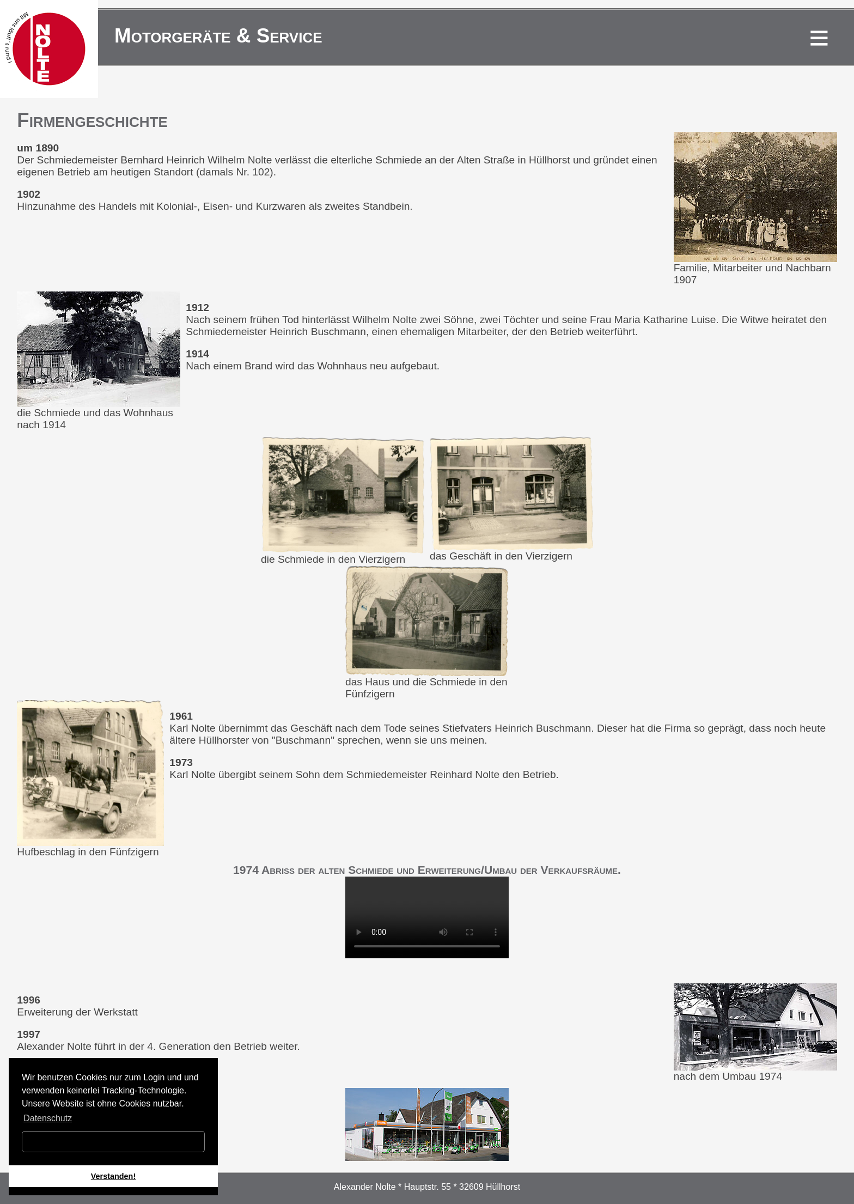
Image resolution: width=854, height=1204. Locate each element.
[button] (61, 1191)
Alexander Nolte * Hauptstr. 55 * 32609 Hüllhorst (427, 1186)
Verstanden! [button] (113, 1176)
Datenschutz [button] (47, 1118)
